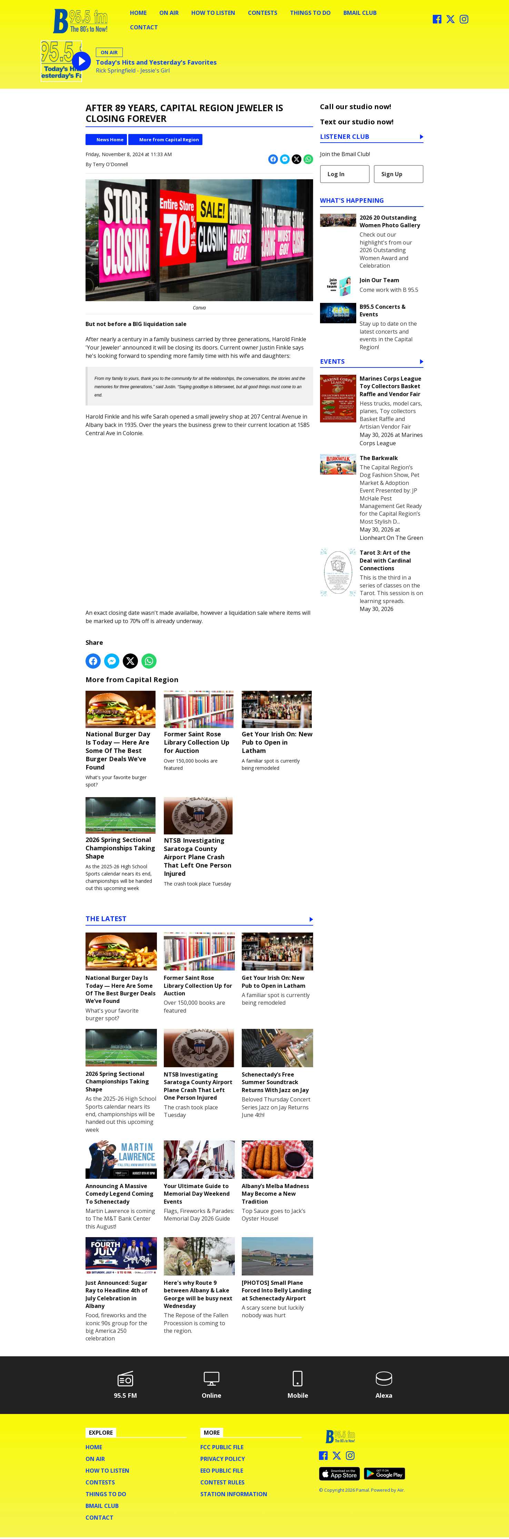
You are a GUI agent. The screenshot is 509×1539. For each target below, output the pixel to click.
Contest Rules (222, 1484)
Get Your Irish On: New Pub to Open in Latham (277, 722)
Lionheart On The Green (391, 538)
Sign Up (391, 174)
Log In (336, 174)
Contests (262, 13)
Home (138, 13)
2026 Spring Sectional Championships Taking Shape (121, 830)
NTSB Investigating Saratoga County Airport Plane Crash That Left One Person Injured (199, 838)
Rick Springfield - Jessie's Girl (133, 70)
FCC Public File (221, 1449)
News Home (110, 139)
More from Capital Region (169, 139)
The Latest (106, 921)
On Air (169, 13)
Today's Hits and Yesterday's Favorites (156, 62)
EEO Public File (221, 1472)
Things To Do (310, 13)
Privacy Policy (222, 1460)
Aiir (400, 1492)
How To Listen (213, 13)
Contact (144, 27)
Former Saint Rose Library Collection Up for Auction (199, 722)
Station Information (233, 1496)
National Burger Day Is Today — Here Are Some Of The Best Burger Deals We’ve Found (121, 731)
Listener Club (344, 137)
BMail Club (360, 13)
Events (332, 361)
